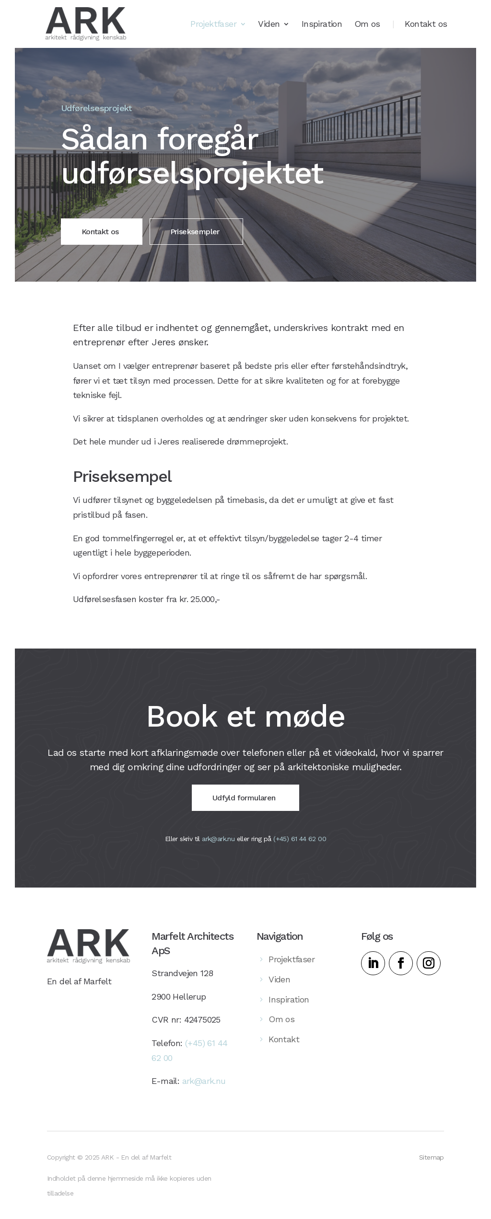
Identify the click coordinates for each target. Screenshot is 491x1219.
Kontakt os (426, 25)
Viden (269, 25)
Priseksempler (195, 231)
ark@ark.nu (218, 845)
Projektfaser (213, 25)
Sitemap (431, 1160)
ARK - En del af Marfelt (136, 1160)
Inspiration (322, 25)
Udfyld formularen (244, 804)
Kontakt (284, 1046)
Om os (367, 25)
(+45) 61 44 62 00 (299, 845)
